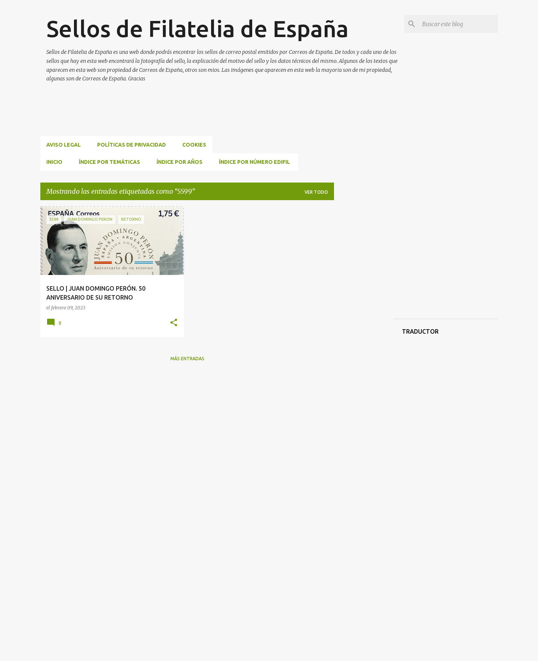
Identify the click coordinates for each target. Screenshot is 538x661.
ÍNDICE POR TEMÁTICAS (109, 162)
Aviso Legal (63, 145)
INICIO (54, 162)
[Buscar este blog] (458, 24)
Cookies (194, 145)
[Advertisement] (176, 118)
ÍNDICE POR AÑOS (179, 162)
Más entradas (187, 358)
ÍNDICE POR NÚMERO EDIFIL (254, 162)
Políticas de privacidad (131, 145)
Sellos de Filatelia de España (197, 28)
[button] (173, 323)
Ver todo (316, 192)
